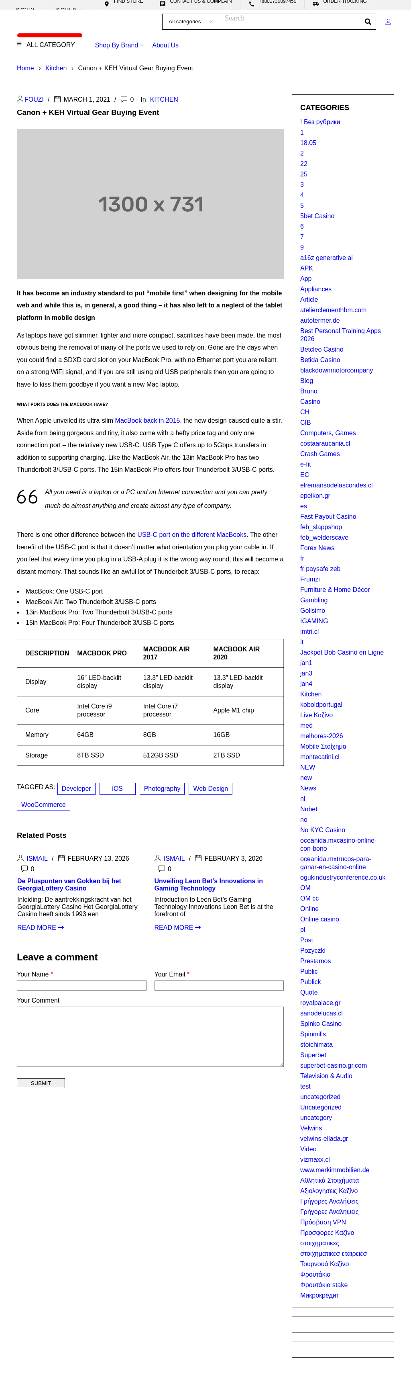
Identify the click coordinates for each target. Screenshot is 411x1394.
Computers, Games (328, 433)
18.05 (308, 142)
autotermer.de (320, 320)
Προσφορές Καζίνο (327, 1232)
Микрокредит (319, 1295)
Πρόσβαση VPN (323, 1222)
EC (304, 474)
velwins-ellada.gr (324, 1138)
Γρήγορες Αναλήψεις (329, 1201)
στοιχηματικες (319, 1243)
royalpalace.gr (320, 1002)
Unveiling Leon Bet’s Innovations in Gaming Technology (209, 885)
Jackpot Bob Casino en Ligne (342, 652)
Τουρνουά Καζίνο (324, 1264)
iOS (117, 788)
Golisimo (312, 610)
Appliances (316, 289)
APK (306, 268)
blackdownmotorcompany (336, 370)
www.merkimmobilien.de (335, 1170)
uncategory (316, 1117)
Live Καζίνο (316, 715)
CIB (305, 422)
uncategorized (320, 1096)
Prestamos (315, 961)
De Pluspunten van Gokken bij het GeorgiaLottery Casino (69, 885)
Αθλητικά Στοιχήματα (329, 1180)
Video (308, 1149)
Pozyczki (313, 950)
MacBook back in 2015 (147, 420)
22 (303, 163)
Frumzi (310, 579)
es (303, 506)
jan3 (306, 673)
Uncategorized (321, 1107)
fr (302, 558)
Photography (162, 788)
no (303, 819)
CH (304, 412)
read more (36, 927)
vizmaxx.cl (315, 1159)
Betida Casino (320, 359)
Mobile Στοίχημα (323, 746)
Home (25, 68)
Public (309, 971)
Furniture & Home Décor (335, 589)
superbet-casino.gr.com (333, 1065)
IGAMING (314, 621)
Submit (41, 1083)
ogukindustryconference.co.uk (343, 877)
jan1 (306, 662)
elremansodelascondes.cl (336, 485)
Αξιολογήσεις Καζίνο (329, 1190)
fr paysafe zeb (320, 568)
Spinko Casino (321, 1023)
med (306, 725)
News (308, 788)
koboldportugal (321, 704)
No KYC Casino (322, 830)
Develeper (76, 788)
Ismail (36, 858)
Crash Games (320, 453)
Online (309, 908)
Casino (310, 401)
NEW (307, 767)
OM (305, 887)
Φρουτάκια (315, 1274)
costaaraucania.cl (325, 443)
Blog (306, 380)
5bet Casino (317, 216)
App (305, 278)
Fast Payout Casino (328, 516)
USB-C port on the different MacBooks (191, 534)
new (306, 777)
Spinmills (313, 1034)
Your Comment (38, 1000)
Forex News (317, 547)
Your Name (35, 974)
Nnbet (308, 809)
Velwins (311, 1128)
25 (303, 174)
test (305, 1086)
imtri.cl (309, 631)
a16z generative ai (326, 257)
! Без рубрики (320, 122)
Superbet (313, 1055)
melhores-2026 (321, 736)
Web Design (210, 788)
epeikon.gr (315, 495)
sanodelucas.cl (321, 1013)
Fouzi (34, 99)
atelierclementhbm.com (333, 310)
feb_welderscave (324, 537)
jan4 (306, 683)
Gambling (314, 600)
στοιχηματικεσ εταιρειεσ (333, 1253)
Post (306, 940)
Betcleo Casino (322, 349)
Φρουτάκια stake (324, 1284)
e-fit (305, 464)
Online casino (319, 919)
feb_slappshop (321, 527)
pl (302, 929)
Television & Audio (326, 1076)
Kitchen (56, 68)
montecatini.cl (320, 756)
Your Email (172, 974)
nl (302, 798)
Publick (310, 981)
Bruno (308, 391)
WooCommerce (43, 804)
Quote (309, 992)
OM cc (309, 898)
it (301, 642)
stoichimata (316, 1044)
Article (309, 299)
